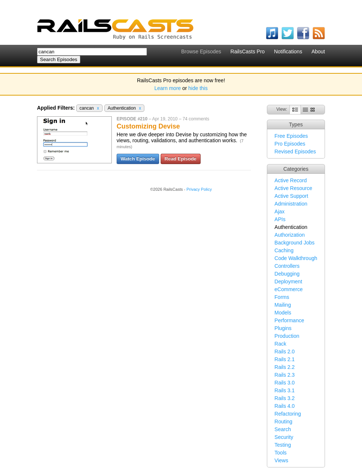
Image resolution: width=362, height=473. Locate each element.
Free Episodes (291, 136)
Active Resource (293, 188)
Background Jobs (295, 243)
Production (287, 336)
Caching (284, 250)
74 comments (195, 118)
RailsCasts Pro (248, 51)
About (318, 51)
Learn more (167, 88)
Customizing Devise (148, 126)
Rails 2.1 (285, 359)
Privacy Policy (199, 189)
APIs (280, 219)
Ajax (280, 211)
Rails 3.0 (285, 383)
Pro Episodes (290, 144)
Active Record (291, 180)
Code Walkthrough (296, 258)
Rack (280, 344)
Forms (282, 297)
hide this (198, 88)
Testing (283, 445)
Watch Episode (138, 158)
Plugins (283, 328)
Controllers (287, 266)
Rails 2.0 (285, 351)
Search (283, 429)
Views (281, 460)
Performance (289, 320)
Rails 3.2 (285, 398)
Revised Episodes (295, 151)
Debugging (287, 274)
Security (284, 437)
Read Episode (181, 158)
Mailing (283, 305)
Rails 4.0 (285, 406)
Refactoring (288, 414)
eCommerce (289, 289)
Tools (281, 453)
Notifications (288, 51)
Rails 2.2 (285, 367)
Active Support (291, 196)
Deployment (288, 281)
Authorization (290, 235)
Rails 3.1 (285, 390)
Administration (291, 204)
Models (283, 313)
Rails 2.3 (285, 375)
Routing (283, 421)
